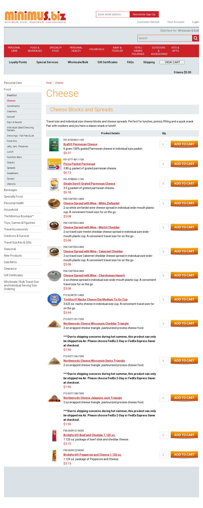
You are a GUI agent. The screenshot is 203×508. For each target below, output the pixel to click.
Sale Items (10, 262)
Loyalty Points (18, 62)
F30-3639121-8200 (73, 430)
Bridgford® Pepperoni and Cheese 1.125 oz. (92, 454)
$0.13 (67, 173)
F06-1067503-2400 (73, 247)
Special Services (47, 62)
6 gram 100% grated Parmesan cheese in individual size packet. (103, 148)
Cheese (11, 100)
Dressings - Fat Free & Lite (20, 135)
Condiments (13, 106)
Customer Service (148, 21)
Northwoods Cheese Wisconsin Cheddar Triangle (96, 323)
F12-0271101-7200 (73, 319)
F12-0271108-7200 (73, 393)
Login (195, 21)
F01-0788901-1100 (73, 179)
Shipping (149, 62)
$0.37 (67, 153)
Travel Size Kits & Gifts (18, 242)
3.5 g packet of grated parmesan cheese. (89, 188)
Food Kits (12, 141)
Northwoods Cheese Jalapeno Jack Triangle (92, 397)
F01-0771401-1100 (73, 159)
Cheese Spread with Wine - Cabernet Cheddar (93, 251)
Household (96, 49)
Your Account (175, 21)
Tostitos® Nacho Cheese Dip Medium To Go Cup (95, 299)
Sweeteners (12, 173)
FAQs (130, 62)
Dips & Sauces (14, 122)
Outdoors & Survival (16, 236)
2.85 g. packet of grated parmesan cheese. (90, 168)
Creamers (12, 111)
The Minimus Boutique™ (19, 216)
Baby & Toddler (117, 49)
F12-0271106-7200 (73, 356)
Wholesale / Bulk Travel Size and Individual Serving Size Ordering (21, 285)
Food (7, 89)
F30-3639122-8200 (73, 450)
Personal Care (14, 49)
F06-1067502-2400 (73, 223)
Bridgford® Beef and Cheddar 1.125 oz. (89, 435)
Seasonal (10, 249)
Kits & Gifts (175, 49)
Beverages (10, 190)
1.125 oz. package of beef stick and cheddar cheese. (96, 439)
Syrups (10, 178)
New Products (13, 255)
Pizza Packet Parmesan (79, 164)
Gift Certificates (108, 62)
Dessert (11, 116)
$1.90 (67, 350)
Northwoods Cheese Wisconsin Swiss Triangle (94, 360)
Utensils (11, 184)
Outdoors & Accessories (159, 50)
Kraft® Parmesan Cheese (80, 144)
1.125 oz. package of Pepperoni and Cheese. (91, 459)
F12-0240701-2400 (73, 295)
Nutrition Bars (14, 157)
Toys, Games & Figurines (19, 222)
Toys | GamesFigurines (138, 50)
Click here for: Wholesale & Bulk (179, 30)
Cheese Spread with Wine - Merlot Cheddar (91, 227)
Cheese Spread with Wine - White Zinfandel (91, 203)
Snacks (11, 162)
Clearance (10, 268)
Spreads (11, 168)
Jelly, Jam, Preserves (17, 146)
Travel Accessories (16, 229)
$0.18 (67, 192)
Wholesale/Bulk (78, 62)
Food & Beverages (35, 49)
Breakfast (12, 95)
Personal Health (76, 49)
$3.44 (67, 312)
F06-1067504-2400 (73, 271)
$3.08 (67, 216)
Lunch (10, 151)
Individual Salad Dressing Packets (20, 129)
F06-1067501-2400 (73, 199)
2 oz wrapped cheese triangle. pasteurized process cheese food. (109, 336)
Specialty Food (56, 49)
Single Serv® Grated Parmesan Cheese (89, 183)
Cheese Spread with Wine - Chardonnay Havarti (94, 275)
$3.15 (67, 444)
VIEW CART (172, 62)
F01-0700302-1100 (73, 140)
